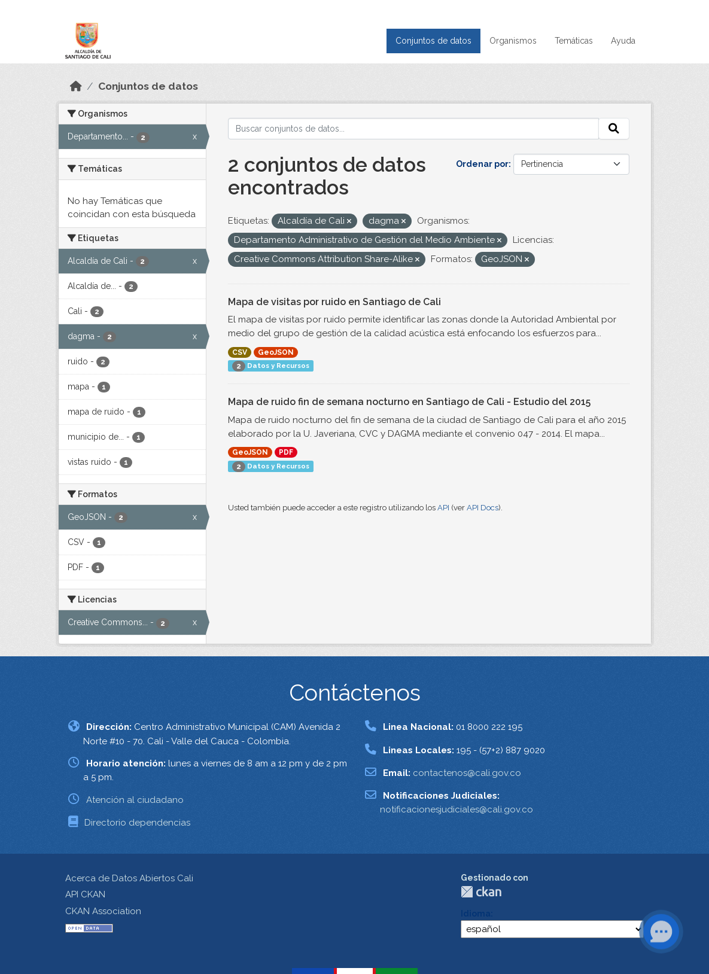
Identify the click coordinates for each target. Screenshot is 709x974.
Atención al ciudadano (135, 800)
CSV (239, 352)
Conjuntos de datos (433, 40)
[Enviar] (613, 128)
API (443, 507)
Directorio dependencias (137, 822)
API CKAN (85, 894)
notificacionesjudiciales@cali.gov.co (456, 809)
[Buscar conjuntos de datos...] (413, 128)
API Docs (482, 507)
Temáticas (574, 40)
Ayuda (623, 40)
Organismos (513, 40)
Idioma (476, 913)
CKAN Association (103, 911)
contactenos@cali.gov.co (467, 773)
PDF (286, 452)
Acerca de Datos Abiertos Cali (129, 878)
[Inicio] (76, 86)
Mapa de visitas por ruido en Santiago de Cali (334, 302)
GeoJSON (276, 352)
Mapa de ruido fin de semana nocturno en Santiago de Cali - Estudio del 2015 (409, 401)
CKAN (481, 891)
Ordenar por (482, 164)
